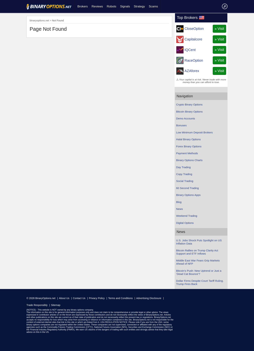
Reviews (97, 6)
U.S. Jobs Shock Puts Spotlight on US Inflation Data (199, 242)
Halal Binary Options (188, 139)
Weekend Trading (186, 215)
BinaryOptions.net (45, 298)
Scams (153, 6)
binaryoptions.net (39, 20)
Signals (125, 6)
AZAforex (192, 71)
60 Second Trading (187, 188)
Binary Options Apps (188, 194)
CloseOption (194, 29)
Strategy (139, 6)
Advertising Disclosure (148, 298)
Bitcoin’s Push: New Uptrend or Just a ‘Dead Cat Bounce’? (198, 272)
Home (48, 7)
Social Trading (184, 180)
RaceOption (194, 60)
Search (224, 6)
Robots (111, 6)
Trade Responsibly (36, 305)
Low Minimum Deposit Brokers (194, 132)
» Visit (219, 29)
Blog (179, 201)
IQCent (190, 50)
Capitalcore (193, 39)
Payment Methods (187, 153)
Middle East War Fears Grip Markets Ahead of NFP (198, 262)
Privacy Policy (97, 298)
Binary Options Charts (189, 160)
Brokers (82, 6)
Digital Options (185, 222)
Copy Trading (184, 174)
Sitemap (55, 305)
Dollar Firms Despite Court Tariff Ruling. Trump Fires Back (200, 282)
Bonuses (181, 125)
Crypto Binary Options (189, 104)
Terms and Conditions (120, 298)
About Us (64, 298)
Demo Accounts (185, 118)
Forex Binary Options (189, 146)
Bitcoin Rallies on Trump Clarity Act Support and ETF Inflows (197, 252)
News (179, 208)
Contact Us (79, 298)
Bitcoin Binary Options (189, 111)
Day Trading (183, 167)
